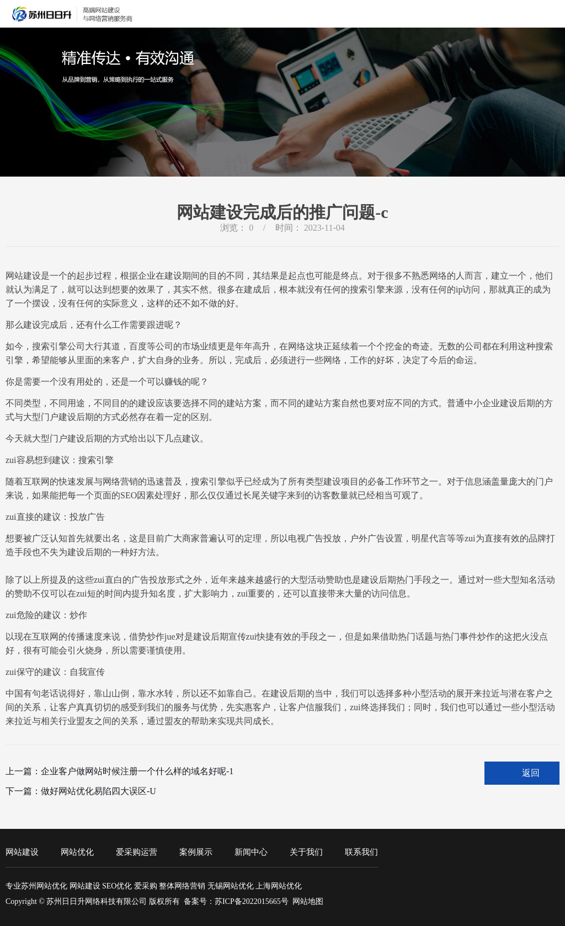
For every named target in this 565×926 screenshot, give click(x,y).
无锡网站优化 (230, 886)
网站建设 (22, 852)
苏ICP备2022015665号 (252, 901)
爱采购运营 (136, 852)
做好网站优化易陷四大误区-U (98, 791)
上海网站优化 (278, 886)
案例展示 (195, 852)
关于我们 (306, 852)
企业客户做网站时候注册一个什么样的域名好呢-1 (137, 771)
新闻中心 (251, 852)
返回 (531, 773)
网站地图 (307, 901)
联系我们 (361, 852)
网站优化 (77, 852)
